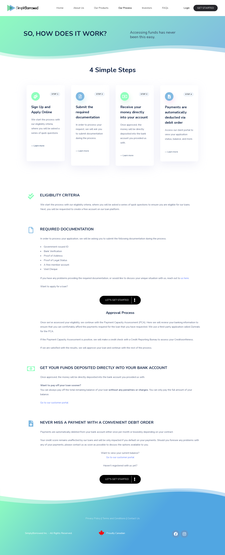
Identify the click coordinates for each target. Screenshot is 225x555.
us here (185, 278)
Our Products (101, 8)
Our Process (125, 8)
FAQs (165, 8)
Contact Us (134, 518)
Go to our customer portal (120, 457)
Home (59, 8)
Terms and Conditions (114, 518)
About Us (78, 8)
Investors (147, 8)
